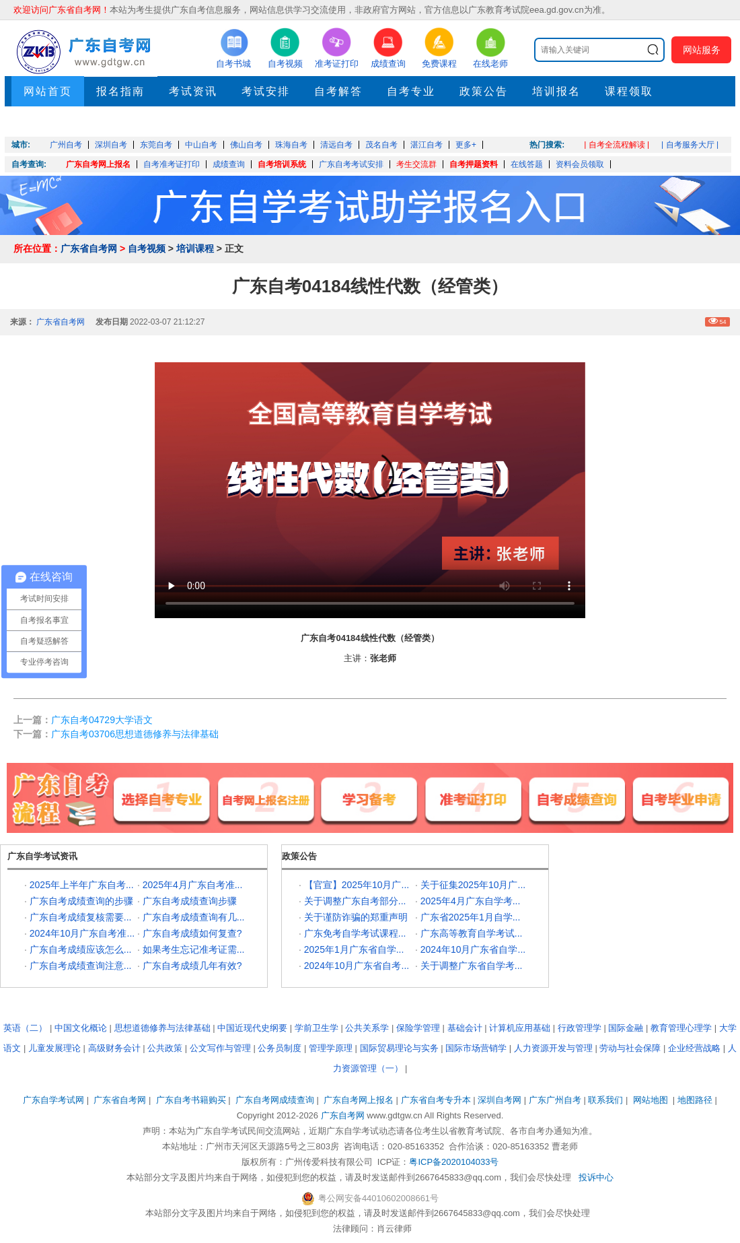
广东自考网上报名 (98, 164)
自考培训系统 (282, 164)
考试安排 (266, 91)
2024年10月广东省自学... (472, 949)
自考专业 (411, 91)
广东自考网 (343, 1115)
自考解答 (338, 91)
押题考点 (48, 121)
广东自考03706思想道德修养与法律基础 (135, 734)
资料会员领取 (580, 164)
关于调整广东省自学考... (471, 965)
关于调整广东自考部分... (355, 901)
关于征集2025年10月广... (472, 884)
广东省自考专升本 (436, 1100)
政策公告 (483, 91)
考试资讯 (193, 91)
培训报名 (556, 91)
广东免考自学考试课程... (355, 933)
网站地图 (650, 1100)
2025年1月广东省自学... (354, 949)
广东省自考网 (89, 248)
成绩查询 (229, 164)
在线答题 (527, 164)
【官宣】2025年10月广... (356, 884)
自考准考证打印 (171, 164)
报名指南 (120, 91)
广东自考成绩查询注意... (81, 965)
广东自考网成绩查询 (274, 1100)
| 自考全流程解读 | (616, 144)
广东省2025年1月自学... (470, 917)
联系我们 (605, 1100)
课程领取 (629, 91)
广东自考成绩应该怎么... (81, 949)
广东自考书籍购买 (191, 1100)
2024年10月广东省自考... (356, 965)
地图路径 (696, 1100)
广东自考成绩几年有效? (192, 965)
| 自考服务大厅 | (689, 144)
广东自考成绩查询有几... (194, 917)
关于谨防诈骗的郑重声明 (356, 917)
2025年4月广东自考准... (193, 884)
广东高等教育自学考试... (471, 933)
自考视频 (146, 248)
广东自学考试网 (53, 1100)
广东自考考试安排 (351, 164)
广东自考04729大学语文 (102, 719)
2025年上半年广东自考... (82, 884)
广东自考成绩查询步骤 (190, 901)
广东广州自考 (555, 1100)
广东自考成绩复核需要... (81, 917)
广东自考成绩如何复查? (192, 933)
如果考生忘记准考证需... (194, 949)
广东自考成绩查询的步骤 (81, 901)
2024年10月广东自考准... (82, 933)
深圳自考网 (499, 1100)
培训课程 (195, 248)
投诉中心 (596, 1177)
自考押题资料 (473, 164)
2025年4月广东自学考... (470, 901)
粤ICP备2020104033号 (453, 1162)
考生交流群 (416, 164)
